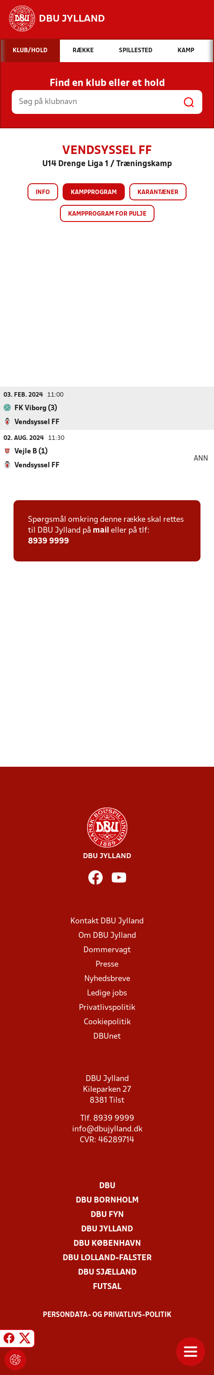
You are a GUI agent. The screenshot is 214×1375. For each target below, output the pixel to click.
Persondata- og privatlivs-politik (107, 1315)
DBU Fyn (107, 1215)
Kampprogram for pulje (107, 214)
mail (101, 530)
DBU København (107, 1244)
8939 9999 (48, 541)
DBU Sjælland (107, 1272)
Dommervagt (107, 950)
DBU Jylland (107, 1229)
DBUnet (107, 1036)
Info (43, 192)
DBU (107, 1186)
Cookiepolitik (107, 1022)
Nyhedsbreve (107, 979)
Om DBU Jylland (107, 936)
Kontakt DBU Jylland (107, 921)
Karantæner (157, 192)
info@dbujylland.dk (107, 1129)
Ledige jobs (107, 993)
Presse (107, 964)
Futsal (107, 1287)
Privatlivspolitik (107, 1008)
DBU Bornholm (107, 1200)
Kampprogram (94, 192)
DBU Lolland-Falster (107, 1258)
